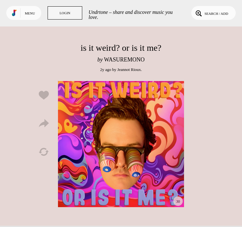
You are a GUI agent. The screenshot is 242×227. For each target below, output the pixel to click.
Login (65, 13)
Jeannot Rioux (129, 69)
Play (121, 144)
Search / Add (211, 13)
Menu (30, 13)
